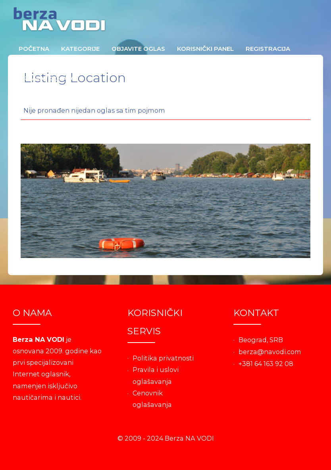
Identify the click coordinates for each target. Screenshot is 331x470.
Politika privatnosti (163, 358)
